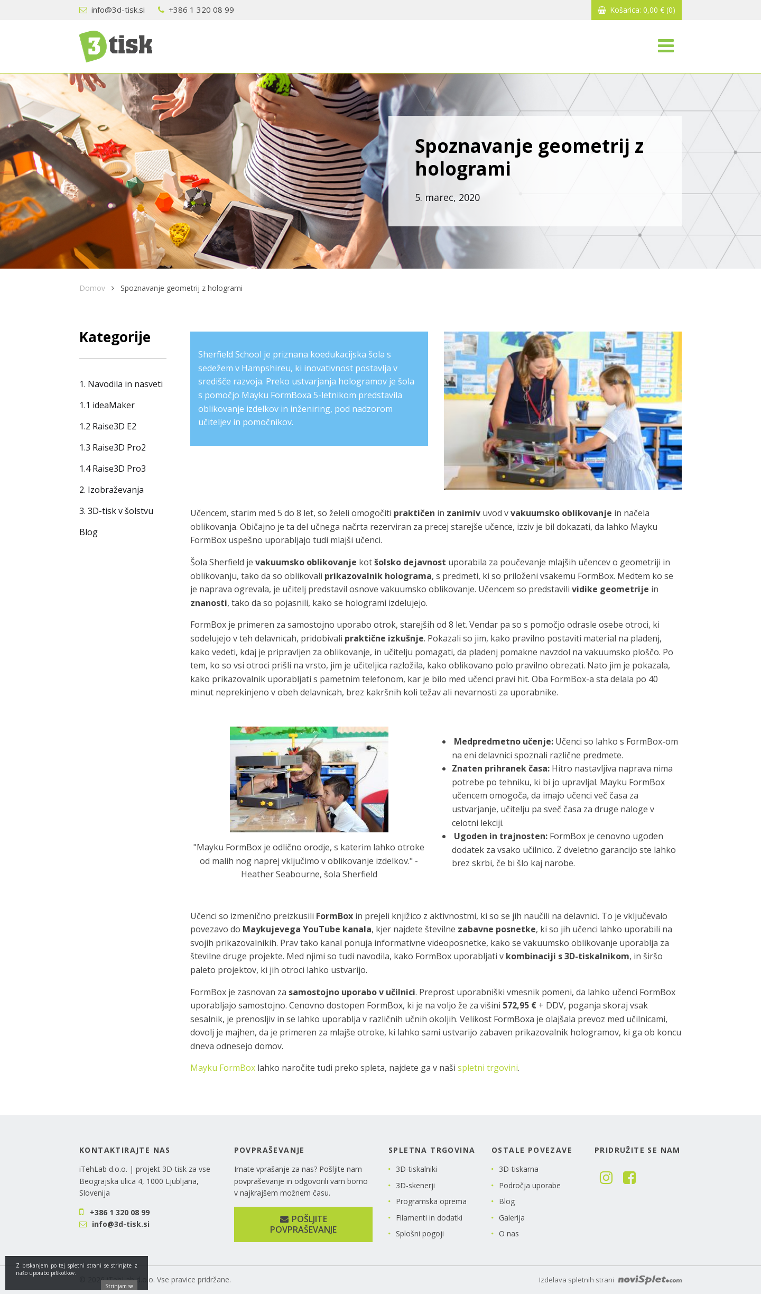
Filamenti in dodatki (429, 1218)
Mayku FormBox (222, 1067)
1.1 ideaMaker (107, 405)
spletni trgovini (488, 1067)
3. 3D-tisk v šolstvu (116, 511)
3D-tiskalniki (416, 1169)
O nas (509, 1233)
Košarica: (636, 10)
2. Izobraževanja (111, 489)
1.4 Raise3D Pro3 (112, 468)
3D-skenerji (415, 1185)
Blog (88, 532)
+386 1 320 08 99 (196, 9)
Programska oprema (431, 1201)
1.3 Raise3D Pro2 (112, 447)
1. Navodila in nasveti (121, 384)
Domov (92, 288)
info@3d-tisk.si (112, 9)
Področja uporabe (530, 1185)
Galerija (512, 1218)
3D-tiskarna (519, 1169)
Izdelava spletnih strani (610, 1279)
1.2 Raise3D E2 (107, 426)
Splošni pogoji (420, 1233)
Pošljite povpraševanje (303, 1224)
